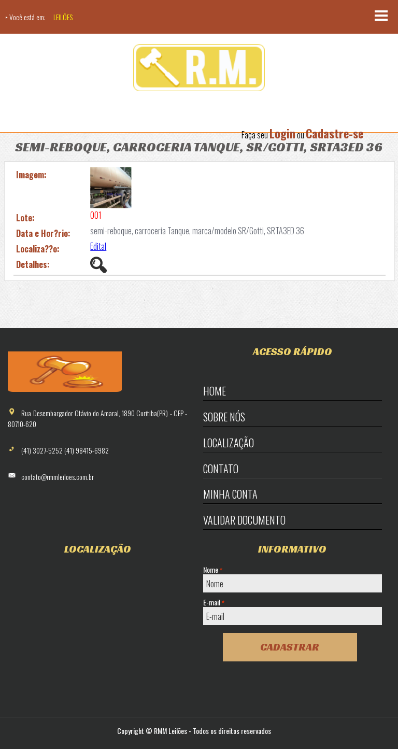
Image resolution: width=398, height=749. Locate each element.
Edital (98, 246)
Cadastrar (289, 647)
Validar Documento (244, 520)
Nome (212, 569)
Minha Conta (230, 494)
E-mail (213, 602)
